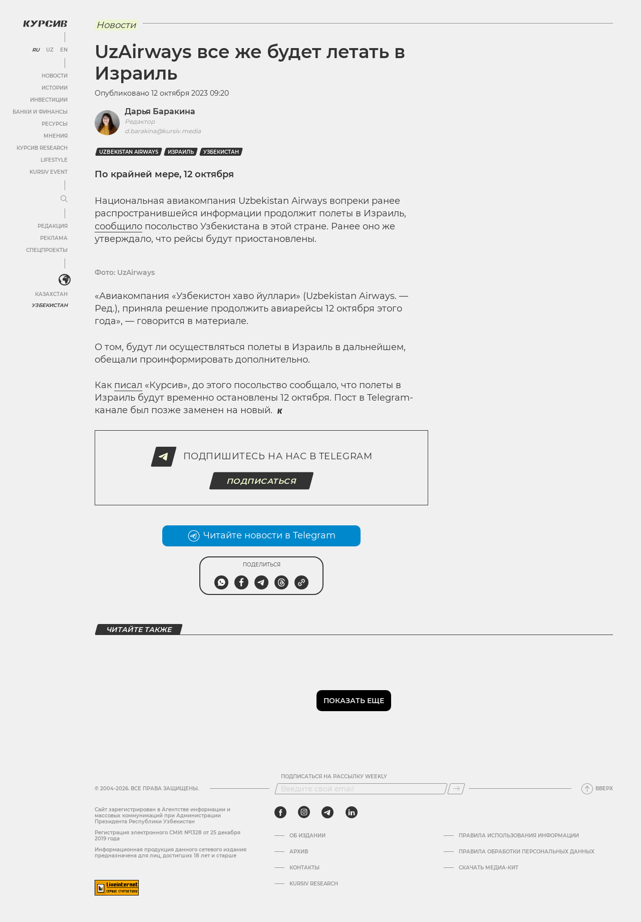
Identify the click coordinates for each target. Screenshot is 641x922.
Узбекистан (50, 305)
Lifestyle (54, 160)
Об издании (307, 836)
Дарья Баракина (160, 111)
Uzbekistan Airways (128, 152)
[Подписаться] (456, 788)
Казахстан (51, 294)
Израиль (181, 152)
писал (128, 385)
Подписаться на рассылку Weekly (334, 777)
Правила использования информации (519, 836)
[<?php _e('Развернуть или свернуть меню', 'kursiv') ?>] (65, 279)
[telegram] (328, 812)
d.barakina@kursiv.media (163, 131)
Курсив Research (42, 148)
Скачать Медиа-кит (488, 868)
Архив (298, 852)
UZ (50, 50)
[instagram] (304, 812)
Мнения (56, 136)
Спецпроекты (47, 250)
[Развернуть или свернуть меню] (64, 199)
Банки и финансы (40, 112)
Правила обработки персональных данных (526, 852)
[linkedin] (351, 812)
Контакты (304, 868)
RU (36, 50)
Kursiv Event (49, 172)
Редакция (53, 226)
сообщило (118, 226)
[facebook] (280, 812)
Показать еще (354, 700)
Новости (55, 76)
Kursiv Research (313, 884)
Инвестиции (49, 100)
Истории (55, 88)
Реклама (54, 238)
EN (64, 50)
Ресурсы (55, 124)
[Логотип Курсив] (45, 23)
